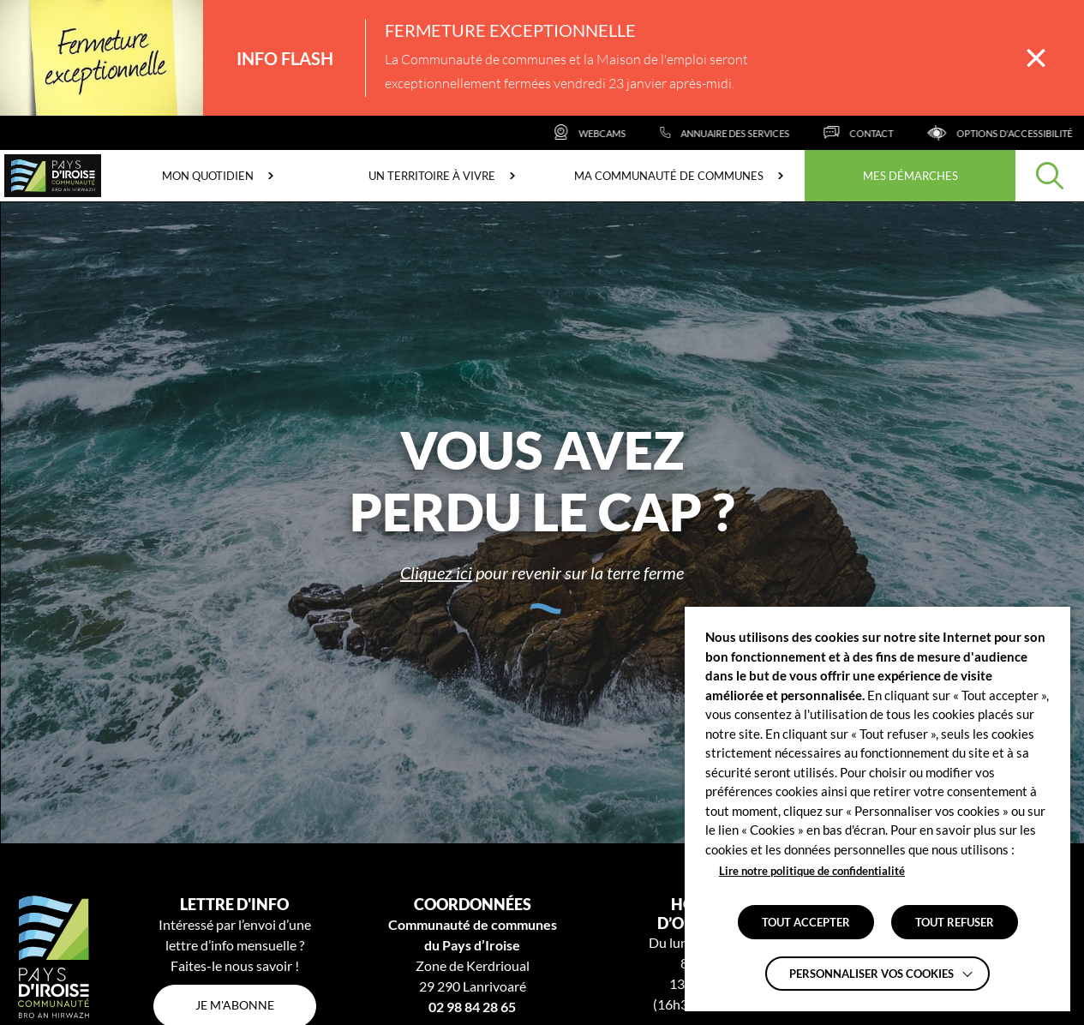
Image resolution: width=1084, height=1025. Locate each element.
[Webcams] (620, 133)
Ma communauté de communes (669, 176)
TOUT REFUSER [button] (954, 922)
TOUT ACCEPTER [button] (806, 922)
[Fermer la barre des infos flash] (1036, 58)
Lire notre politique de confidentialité (812, 871)
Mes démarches (910, 176)
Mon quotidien (208, 176)
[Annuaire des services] (755, 133)
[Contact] (889, 133)
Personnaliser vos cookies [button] (871, 973)
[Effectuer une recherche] (1049, 175)
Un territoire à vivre (431, 176)
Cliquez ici (436, 572)
